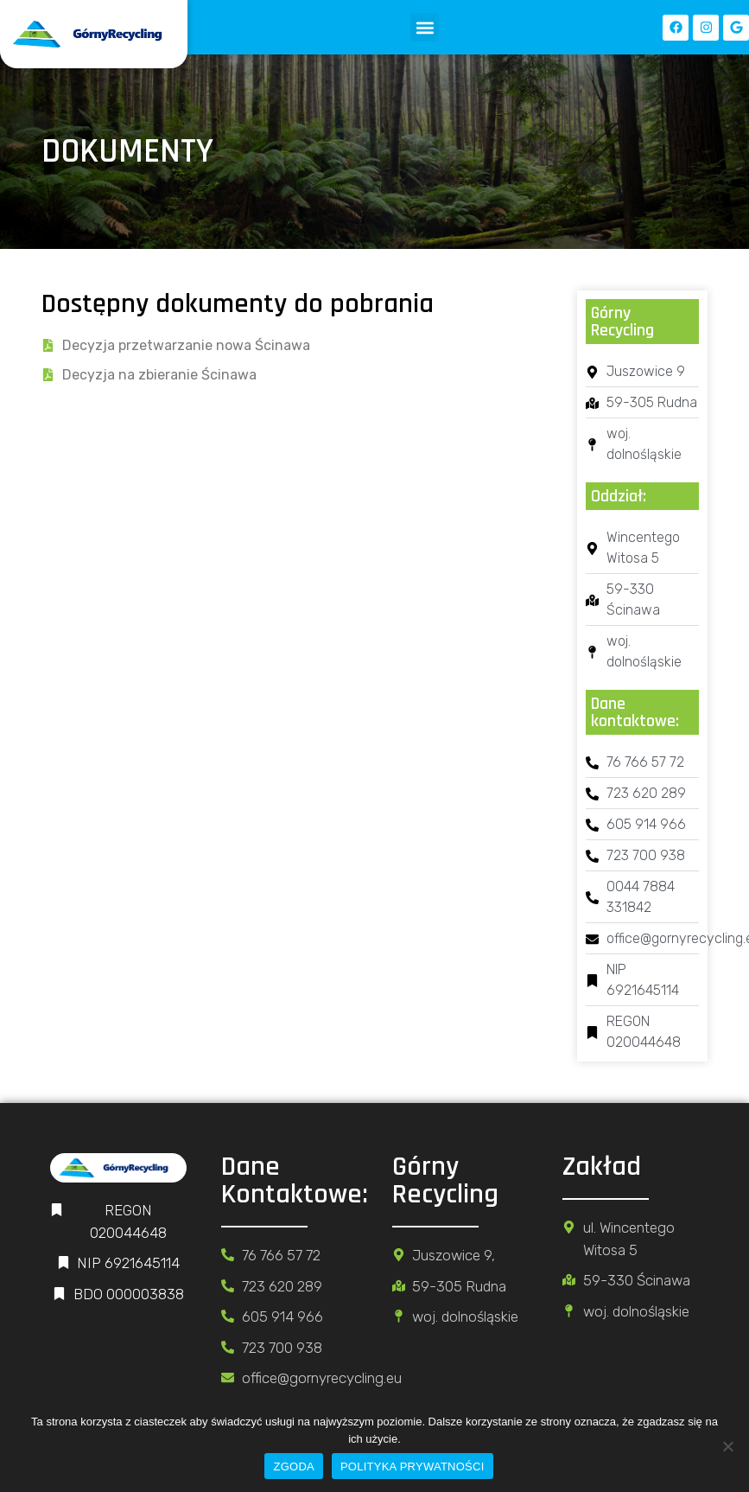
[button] (424, 27)
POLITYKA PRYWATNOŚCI (412, 1466)
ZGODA (293, 1466)
